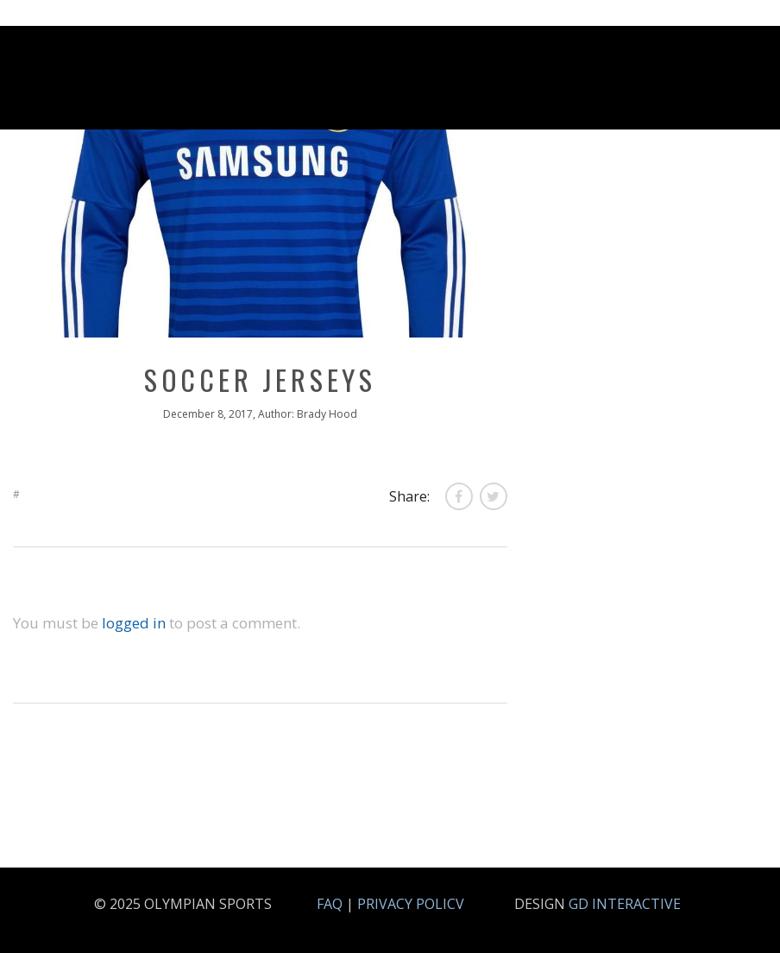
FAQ (330, 903)
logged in (134, 623)
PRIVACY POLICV (410, 903)
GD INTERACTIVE (625, 903)
